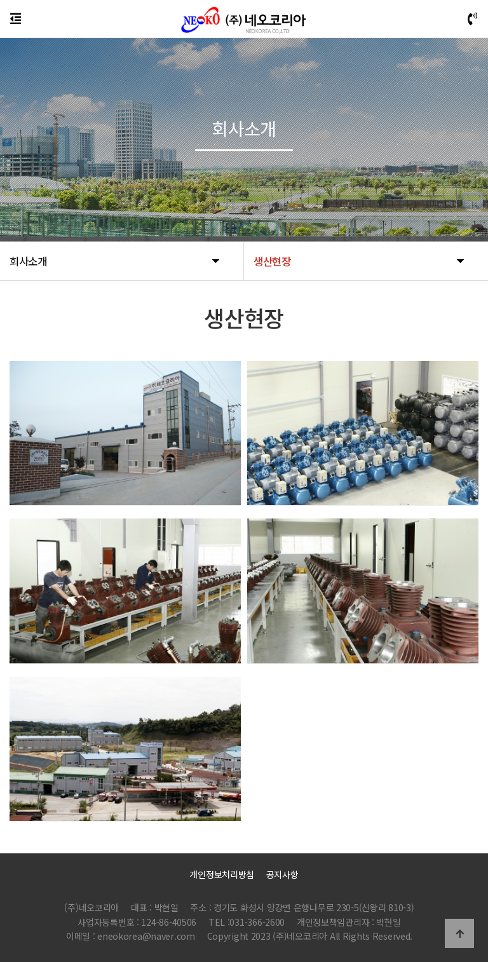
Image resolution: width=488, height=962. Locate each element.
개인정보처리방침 (221, 874)
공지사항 (282, 874)
